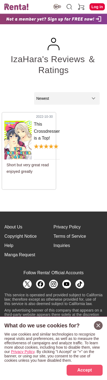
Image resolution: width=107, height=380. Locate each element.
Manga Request (19, 254)
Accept (84, 370)
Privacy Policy (67, 227)
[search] (69, 7)
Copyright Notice (20, 236)
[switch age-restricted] (57, 6)
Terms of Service (70, 236)
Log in (97, 7)
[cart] (81, 7)
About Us (13, 227)
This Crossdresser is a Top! (47, 131)
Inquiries (62, 245)
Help (8, 245)
